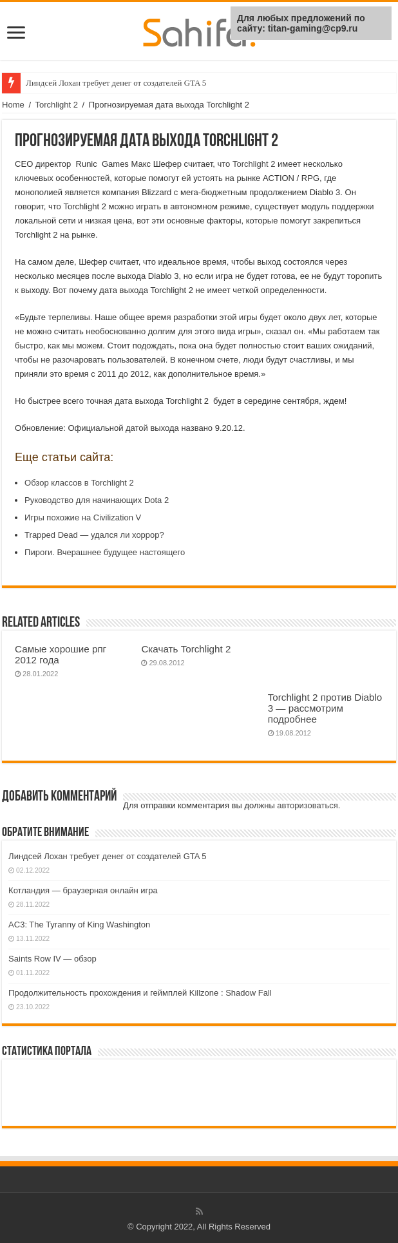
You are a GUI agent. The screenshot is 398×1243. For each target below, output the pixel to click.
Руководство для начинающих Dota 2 (96, 500)
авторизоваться (307, 805)
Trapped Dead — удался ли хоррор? (94, 535)
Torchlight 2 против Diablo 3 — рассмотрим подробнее (325, 708)
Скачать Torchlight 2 (186, 648)
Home (13, 104)
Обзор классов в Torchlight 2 (79, 483)
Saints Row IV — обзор (52, 958)
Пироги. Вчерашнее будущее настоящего (104, 552)
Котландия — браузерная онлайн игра (83, 890)
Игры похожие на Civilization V (82, 517)
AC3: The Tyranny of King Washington (79, 924)
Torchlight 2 (56, 104)
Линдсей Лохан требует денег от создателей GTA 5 (116, 83)
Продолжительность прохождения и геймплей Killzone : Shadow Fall (140, 993)
